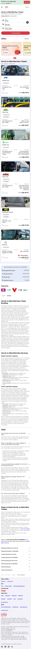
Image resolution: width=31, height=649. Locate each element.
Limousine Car (4, 610)
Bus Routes (15, 607)
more (4, 89)
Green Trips (5, 112)
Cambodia (20, 598)
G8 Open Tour (5, 80)
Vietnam (3, 598)
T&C (2, 586)
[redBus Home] (6, 7)
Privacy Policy (8, 586)
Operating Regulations (19, 586)
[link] (11, 49)
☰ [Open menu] (2, 7)
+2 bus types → (6, 116)
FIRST (5, 53)
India (2, 595)
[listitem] (3, 44)
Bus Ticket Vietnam (6, 607)
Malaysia (20, 595)
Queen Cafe (5, 176)
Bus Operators (23, 607)
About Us (3, 581)
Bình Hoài (4, 244)
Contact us (10, 581)
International (4, 602)
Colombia (9, 598)
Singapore (14, 595)
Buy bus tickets (25, 528)
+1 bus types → (6, 181)
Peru (14, 598)
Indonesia (7, 595)
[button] (15, 28)
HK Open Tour (5, 144)
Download (27, 2)
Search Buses (15, 33)
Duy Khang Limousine (7, 212)
